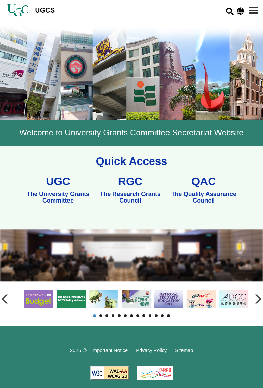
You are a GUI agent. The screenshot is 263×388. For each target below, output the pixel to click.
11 (156, 315)
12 (162, 315)
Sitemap (184, 350)
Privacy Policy (151, 350)
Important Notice (109, 350)
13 (168, 315)
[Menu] (253, 10)
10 (150, 315)
